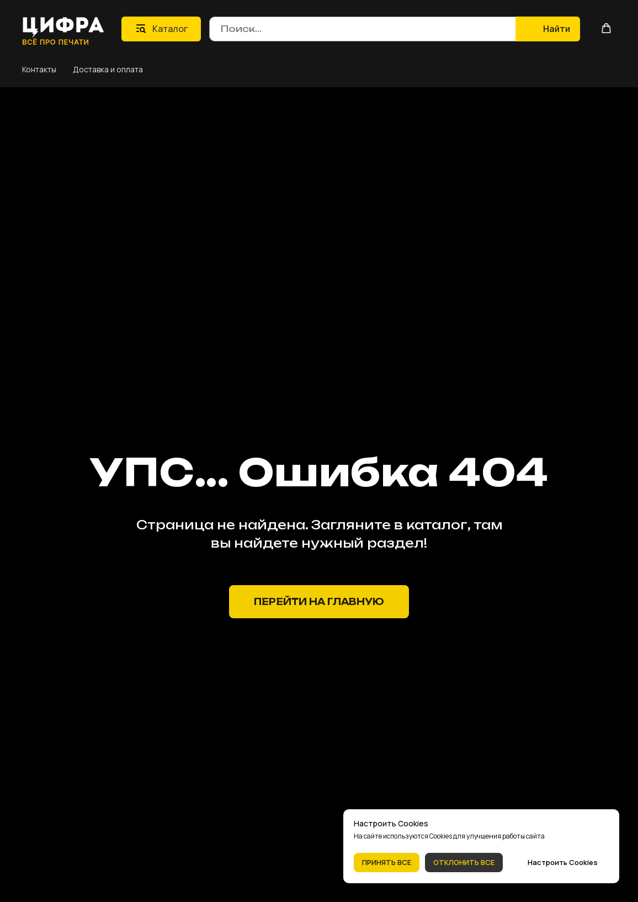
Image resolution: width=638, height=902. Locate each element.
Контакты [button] (39, 69)
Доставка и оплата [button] (108, 69)
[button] (606, 28)
